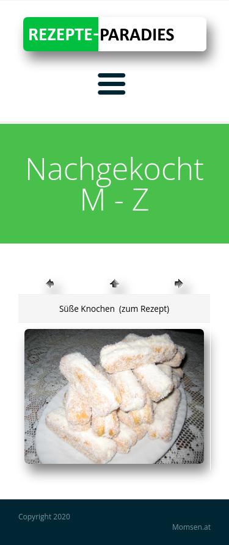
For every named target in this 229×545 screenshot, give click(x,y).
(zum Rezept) (143, 308)
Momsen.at (191, 527)
